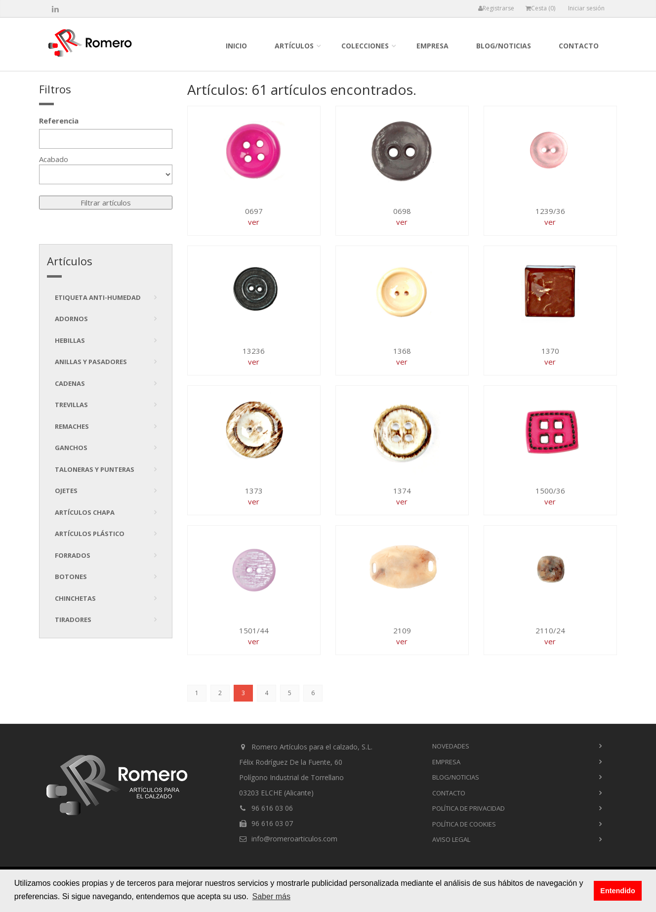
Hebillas (70, 340)
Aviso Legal (451, 839)
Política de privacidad (468, 808)
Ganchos (71, 447)
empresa (432, 45)
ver (253, 222)
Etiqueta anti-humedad (98, 297)
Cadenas (70, 383)
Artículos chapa (85, 512)
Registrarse (496, 8)
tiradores (73, 619)
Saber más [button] (271, 896)
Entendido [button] (617, 891)
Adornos (71, 318)
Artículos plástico (89, 533)
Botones (71, 576)
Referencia (59, 120)
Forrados (72, 555)
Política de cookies (464, 824)
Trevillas (71, 404)
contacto (579, 45)
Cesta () (540, 8)
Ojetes (66, 490)
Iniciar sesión (586, 8)
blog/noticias (503, 45)
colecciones (365, 45)
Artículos (294, 45)
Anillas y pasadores (91, 361)
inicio (236, 45)
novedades (450, 746)
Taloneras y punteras (94, 469)
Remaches (72, 426)
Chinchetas (75, 598)
